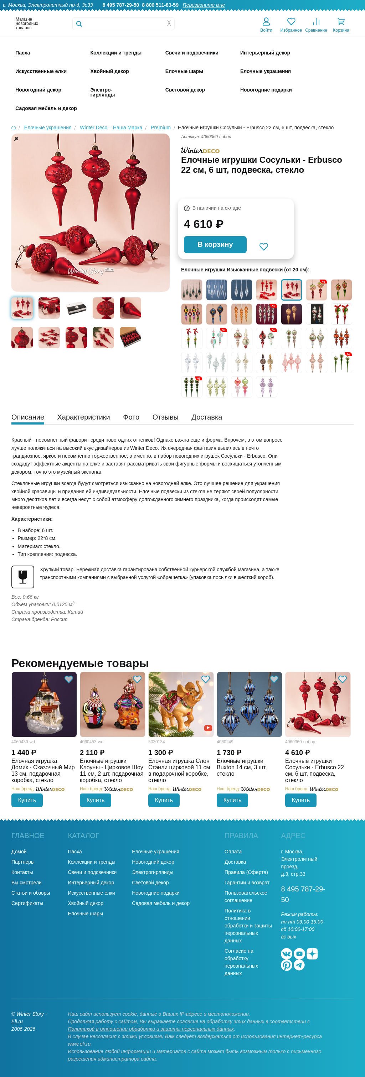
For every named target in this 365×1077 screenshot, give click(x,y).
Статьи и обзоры (30, 893)
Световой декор (150, 882)
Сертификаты (27, 903)
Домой (19, 851)
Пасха (75, 851)
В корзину (215, 244)
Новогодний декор (153, 862)
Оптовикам (238, 12)
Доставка (269, 12)
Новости (322, 12)
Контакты (350, 12)
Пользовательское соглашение (246, 896)
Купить (27, 800)
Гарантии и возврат (247, 882)
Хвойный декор (85, 903)
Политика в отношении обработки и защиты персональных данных (248, 925)
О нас (183, 12)
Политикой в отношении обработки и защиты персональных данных (151, 1029)
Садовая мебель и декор (161, 903)
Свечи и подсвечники (92, 872)
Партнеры (23, 862)
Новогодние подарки (155, 893)
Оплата (296, 12)
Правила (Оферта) (246, 872)
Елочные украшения (155, 851)
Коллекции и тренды (91, 862)
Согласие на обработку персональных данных (241, 962)
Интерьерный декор (91, 882)
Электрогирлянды (152, 872)
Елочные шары (85, 913)
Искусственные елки (91, 893)
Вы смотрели (26, 882)
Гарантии (207, 12)
